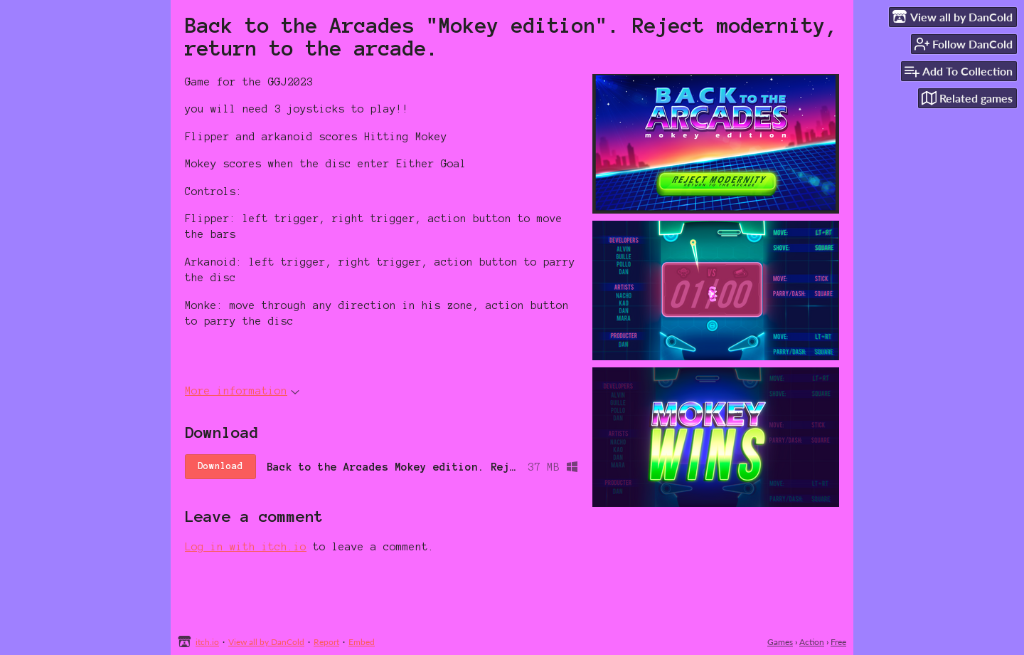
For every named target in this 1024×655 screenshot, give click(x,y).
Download (220, 466)
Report (326, 641)
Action (811, 641)
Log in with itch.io (245, 546)
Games (780, 641)
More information (242, 391)
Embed (361, 641)
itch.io (207, 641)
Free (838, 641)
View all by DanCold (266, 641)
